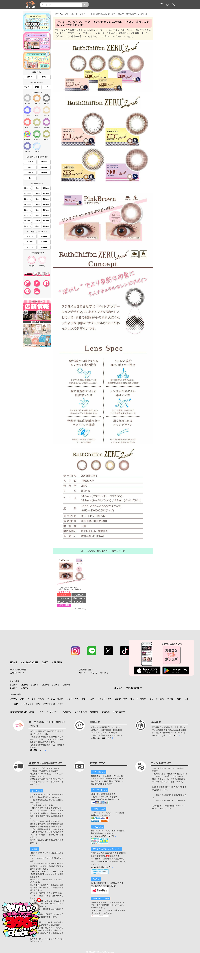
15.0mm (24, 687)
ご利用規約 (66, 711)
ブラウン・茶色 (17, 698)
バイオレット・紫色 (31, 703)
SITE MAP (56, 662)
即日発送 (118, 687)
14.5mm (66, 684)
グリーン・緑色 (157, 698)
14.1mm (24, 684)
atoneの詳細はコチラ (101, 867)
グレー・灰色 (88, 698)
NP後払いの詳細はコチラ (102, 836)
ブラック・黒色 (104, 698)
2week (94, 672)
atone (105, 861)
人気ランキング (17, 672)
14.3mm (45, 684)
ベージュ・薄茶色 (55, 698)
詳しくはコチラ (170, 735)
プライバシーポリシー (48, 711)
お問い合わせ (119, 711)
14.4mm (55, 684)
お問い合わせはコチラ (101, 738)
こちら (50, 938)
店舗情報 (94, 711)
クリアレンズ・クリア (53, 703)
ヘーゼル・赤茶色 (36, 698)
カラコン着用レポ (134, 687)
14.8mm (13, 687)
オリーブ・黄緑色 (138, 698)
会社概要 (106, 711)
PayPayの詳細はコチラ (105, 885)
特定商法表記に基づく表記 (22, 711)
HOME (13, 662)
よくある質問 (81, 711)
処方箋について (37, 750)
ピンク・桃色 (121, 698)
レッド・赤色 (72, 698)
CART (45, 662)
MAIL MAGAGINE (29, 662)
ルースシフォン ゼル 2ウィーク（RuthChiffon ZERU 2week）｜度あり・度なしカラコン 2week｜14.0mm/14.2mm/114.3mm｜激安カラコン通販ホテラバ (106, 13)
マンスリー (105, 672)
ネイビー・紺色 (174, 698)
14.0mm (13, 684)
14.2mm (34, 684)
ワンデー (83, 672)
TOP (57, 13)
